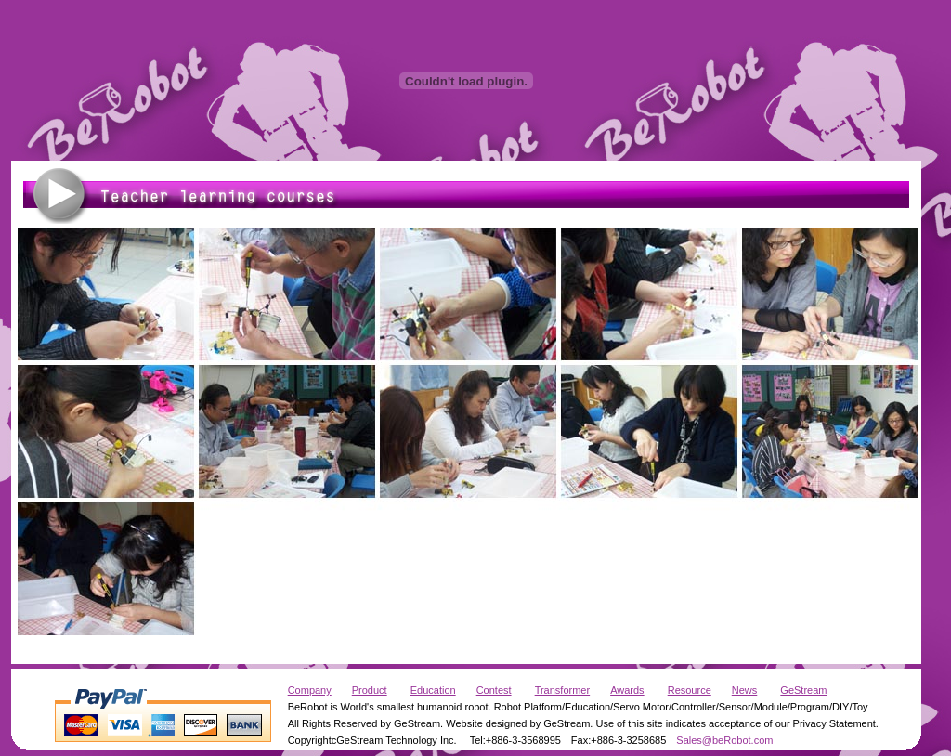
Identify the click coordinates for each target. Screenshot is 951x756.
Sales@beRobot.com (724, 740)
